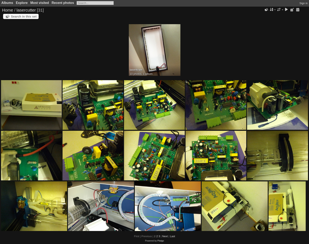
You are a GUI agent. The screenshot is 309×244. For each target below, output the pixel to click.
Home (7, 10)
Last (172, 236)
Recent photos (63, 3)
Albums (7, 3)
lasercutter (26, 10)
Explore (22, 3)
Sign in (304, 3)
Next (165, 236)
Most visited (39, 3)
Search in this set (24, 16)
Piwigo (160, 240)
